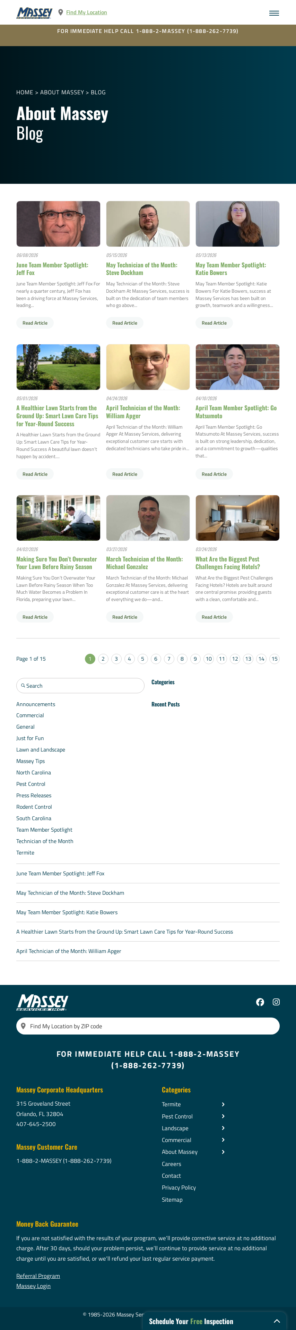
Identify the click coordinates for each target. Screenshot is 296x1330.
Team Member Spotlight (44, 829)
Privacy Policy (179, 1187)
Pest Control (30, 784)
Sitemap (172, 1199)
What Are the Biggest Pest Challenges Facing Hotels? (227, 562)
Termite (25, 852)
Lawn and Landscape (40, 749)
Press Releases (33, 795)
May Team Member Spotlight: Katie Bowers (230, 268)
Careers (171, 1163)
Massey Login (33, 1285)
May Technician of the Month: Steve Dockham (141, 268)
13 (248, 658)
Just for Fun (30, 738)
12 (235, 658)
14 (261, 658)
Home (24, 92)
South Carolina (33, 818)
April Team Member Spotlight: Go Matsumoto (236, 411)
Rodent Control (34, 807)
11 (222, 658)
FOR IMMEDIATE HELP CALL (147, 30)
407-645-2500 (36, 1124)
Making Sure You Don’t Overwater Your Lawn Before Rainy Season (56, 562)
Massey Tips (30, 761)
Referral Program (38, 1275)
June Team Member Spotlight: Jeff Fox (52, 268)
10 (209, 658)
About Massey (62, 92)
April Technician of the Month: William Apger (143, 411)
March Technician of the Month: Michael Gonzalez (144, 562)
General (25, 726)
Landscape (175, 1128)
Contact (171, 1175)
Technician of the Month (44, 841)
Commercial (30, 715)
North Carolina (33, 772)
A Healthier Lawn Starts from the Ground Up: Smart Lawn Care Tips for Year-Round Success (57, 415)
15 (274, 658)
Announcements (35, 704)
